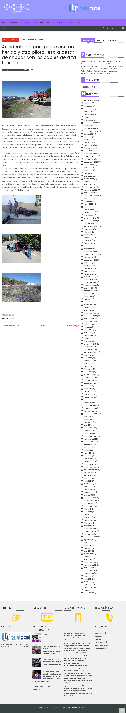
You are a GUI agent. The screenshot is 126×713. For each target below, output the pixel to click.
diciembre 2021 (90, 218)
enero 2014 (88, 464)
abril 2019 (87, 302)
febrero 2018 (89, 338)
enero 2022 (88, 215)
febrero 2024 (89, 148)
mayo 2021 (88, 237)
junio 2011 (87, 545)
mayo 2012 (88, 514)
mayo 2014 (88, 453)
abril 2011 (87, 551)
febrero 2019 (89, 307)
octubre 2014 (89, 442)
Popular (101, 40)
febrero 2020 (89, 277)
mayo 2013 (88, 484)
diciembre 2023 (90, 154)
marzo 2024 (89, 145)
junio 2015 (88, 419)
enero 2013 (88, 495)
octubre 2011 (89, 534)
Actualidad (88, 40)
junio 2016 (88, 389)
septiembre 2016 (90, 383)
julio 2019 (87, 293)
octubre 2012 (89, 503)
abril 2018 (87, 333)
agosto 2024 (89, 134)
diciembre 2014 (90, 436)
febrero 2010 (89, 590)
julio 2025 (88, 103)
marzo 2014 (88, 458)
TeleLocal (99, 648)
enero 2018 (88, 341)
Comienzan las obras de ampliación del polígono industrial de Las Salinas (74, 635)
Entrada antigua (72, 326)
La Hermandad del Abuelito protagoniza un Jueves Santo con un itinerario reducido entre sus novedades (47, 676)
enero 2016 (88, 402)
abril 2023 (88, 176)
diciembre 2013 (90, 467)
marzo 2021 (88, 243)
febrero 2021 (89, 246)
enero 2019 (88, 310)
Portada (98, 642)
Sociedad (99, 645)
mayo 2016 (88, 391)
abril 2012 (87, 517)
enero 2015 (88, 433)
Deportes (98, 636)
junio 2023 (88, 170)
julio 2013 (87, 478)
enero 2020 (88, 279)
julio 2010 (87, 576)
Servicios (59, 22)
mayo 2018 (88, 330)
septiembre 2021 (90, 226)
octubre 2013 (89, 472)
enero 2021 (88, 249)
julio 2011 (87, 542)
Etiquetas (112, 40)
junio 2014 (88, 450)
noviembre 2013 (90, 470)
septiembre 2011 (90, 537)
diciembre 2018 (90, 313)
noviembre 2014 (90, 439)
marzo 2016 (88, 397)
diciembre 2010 (90, 562)
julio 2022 (88, 198)
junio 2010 (88, 579)
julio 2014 (87, 447)
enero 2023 (88, 184)
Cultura (98, 633)
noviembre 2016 (90, 377)
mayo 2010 (88, 582)
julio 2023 (88, 167)
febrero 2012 (89, 523)
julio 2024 (88, 137)
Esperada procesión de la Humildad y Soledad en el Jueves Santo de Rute (52, 650)
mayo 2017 (88, 361)
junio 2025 (88, 106)
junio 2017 (88, 358)
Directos (45, 22)
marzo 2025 (89, 114)
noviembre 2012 (90, 500)
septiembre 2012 (90, 506)
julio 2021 (87, 232)
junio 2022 (88, 201)
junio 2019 (88, 296)
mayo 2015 (88, 422)
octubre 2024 (89, 128)
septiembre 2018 (90, 321)
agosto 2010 (89, 573)
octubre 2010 (89, 568)
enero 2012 (88, 526)
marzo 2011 (88, 554)
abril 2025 (88, 111)
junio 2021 (88, 235)
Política (98, 639)
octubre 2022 (89, 193)
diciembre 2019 (90, 282)
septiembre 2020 (91, 260)
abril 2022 (88, 207)
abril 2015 (87, 425)
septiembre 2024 (91, 131)
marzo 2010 (88, 587)
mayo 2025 (88, 109)
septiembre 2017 (90, 352)
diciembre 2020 (90, 251)
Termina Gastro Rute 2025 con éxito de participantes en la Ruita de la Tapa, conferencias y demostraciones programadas (78, 677)
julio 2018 (87, 324)
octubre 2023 (89, 159)
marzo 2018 (88, 335)
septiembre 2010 (90, 570)
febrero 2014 (89, 461)
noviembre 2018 (90, 316)
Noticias (13, 22)
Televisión (47, 634)
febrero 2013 (89, 492)
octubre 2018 (89, 319)
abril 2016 (87, 394)
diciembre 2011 (90, 528)
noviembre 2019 (90, 285)
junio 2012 (88, 512)
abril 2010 (87, 584)
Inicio (4, 28)
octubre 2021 (89, 223)
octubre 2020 (89, 257)
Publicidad (74, 22)
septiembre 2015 (90, 414)
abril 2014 (88, 456)
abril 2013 (87, 486)
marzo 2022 (89, 209)
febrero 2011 (89, 556)
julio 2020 (88, 263)
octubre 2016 (89, 380)
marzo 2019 (88, 305)
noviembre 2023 (90, 156)
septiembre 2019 (90, 291)
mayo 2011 (88, 548)
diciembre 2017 (90, 344)
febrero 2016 (89, 400)
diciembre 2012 (90, 498)
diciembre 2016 (90, 375)
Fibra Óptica (29, 22)
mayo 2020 (88, 268)
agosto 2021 (89, 229)
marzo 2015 (88, 428)
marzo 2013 (88, 489)
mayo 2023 (88, 173)
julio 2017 (87, 355)
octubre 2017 (89, 349)
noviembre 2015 (90, 408)
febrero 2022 (89, 212)
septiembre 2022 (91, 195)
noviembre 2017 (90, 346)
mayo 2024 (88, 142)
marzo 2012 (88, 520)
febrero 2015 (89, 430)
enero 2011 (88, 559)
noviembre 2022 (90, 190)
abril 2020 (88, 271)
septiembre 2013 (90, 475)
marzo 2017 (88, 366)
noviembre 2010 (90, 565)
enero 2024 (88, 151)
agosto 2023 (89, 165)
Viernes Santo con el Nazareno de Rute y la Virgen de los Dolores (52, 661)
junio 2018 (88, 327)
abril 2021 (87, 240)
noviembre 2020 (90, 254)
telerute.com (57, 707)
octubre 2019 (89, 288)
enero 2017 (88, 372)
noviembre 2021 (90, 221)
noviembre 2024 (90, 125)
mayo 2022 (88, 204)
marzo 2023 (89, 179)
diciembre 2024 (90, 123)
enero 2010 (88, 593)
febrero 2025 (89, 117)
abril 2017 (87, 363)
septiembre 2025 (91, 100)
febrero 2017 (89, 369)
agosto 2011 (88, 540)
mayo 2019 (88, 299)
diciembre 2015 (90, 405)
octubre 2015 (89, 411)
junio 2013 (88, 481)
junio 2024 (88, 139)
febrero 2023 (89, 181)
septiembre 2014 (90, 445)
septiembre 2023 (91, 162)
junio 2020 (88, 265)
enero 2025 (88, 120)
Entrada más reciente (10, 326)
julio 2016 (87, 386)
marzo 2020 (89, 274)
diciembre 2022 (90, 187)
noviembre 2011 (90, 531)
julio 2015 (87, 416)
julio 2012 (87, 509)
